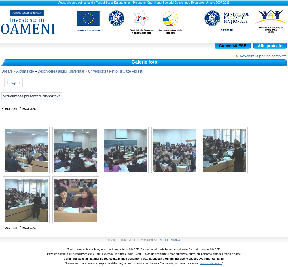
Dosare (7, 71)
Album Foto (25, 71)
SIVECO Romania (169, 239)
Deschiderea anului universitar (61, 71)
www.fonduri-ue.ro (211, 263)
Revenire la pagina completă (263, 56)
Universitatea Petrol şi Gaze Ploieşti (115, 71)
